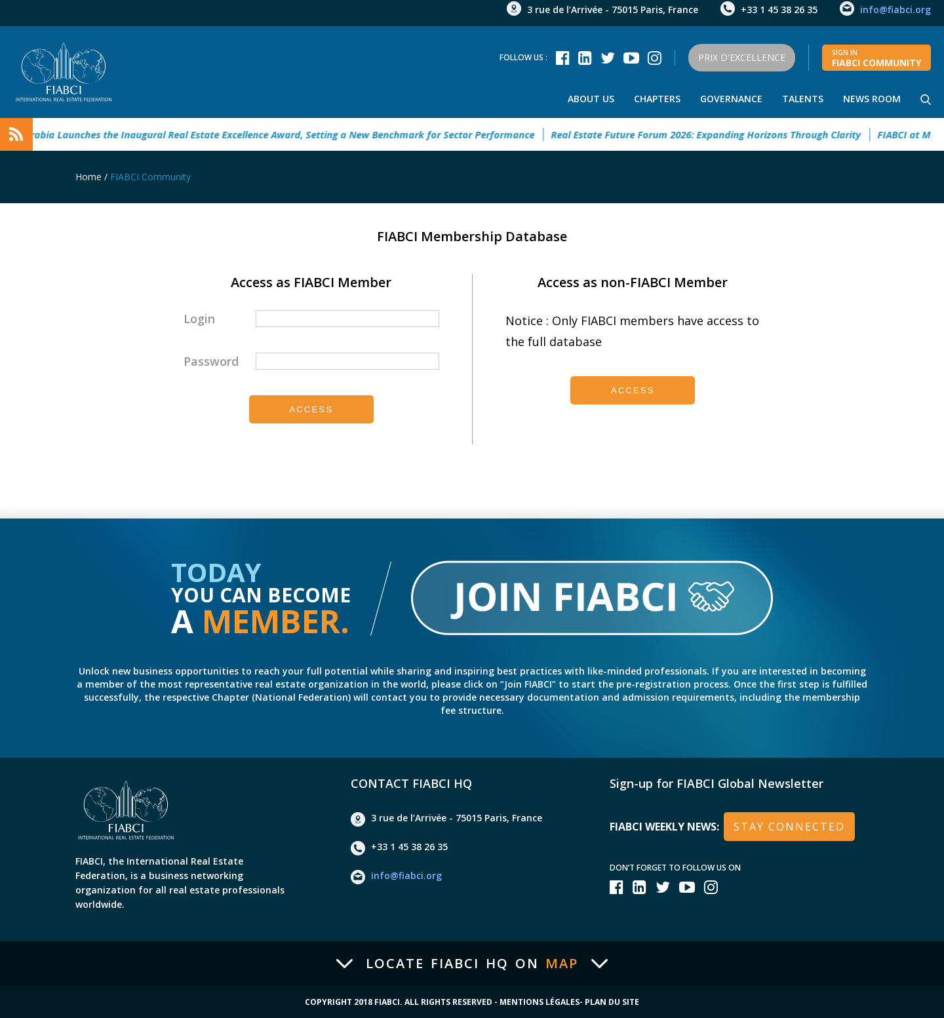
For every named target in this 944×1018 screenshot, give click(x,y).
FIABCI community (876, 58)
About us (591, 98)
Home (88, 176)
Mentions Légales (540, 1002)
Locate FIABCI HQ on (472, 963)
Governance (731, 98)
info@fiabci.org (895, 9)
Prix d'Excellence (741, 57)
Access (311, 409)
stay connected (789, 826)
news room (872, 98)
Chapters (657, 98)
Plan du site (612, 1002)
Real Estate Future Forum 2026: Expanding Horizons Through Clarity (714, 134)
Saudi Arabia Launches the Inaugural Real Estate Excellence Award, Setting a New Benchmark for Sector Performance (273, 134)
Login (199, 318)
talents (802, 98)
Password (211, 361)
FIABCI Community (150, 176)
